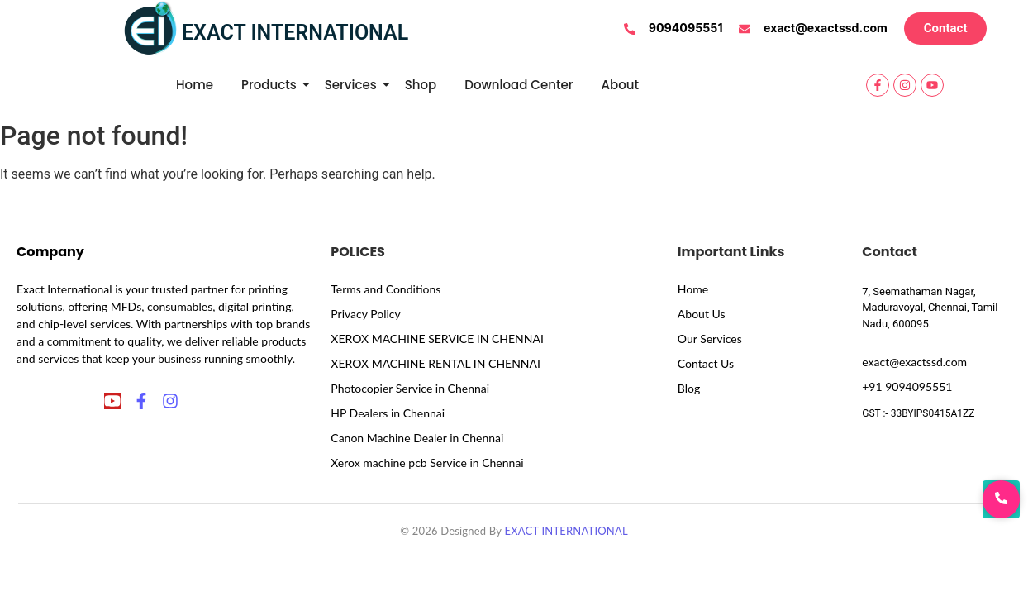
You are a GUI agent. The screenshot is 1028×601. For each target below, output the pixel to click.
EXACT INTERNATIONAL (565, 530)
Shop (421, 84)
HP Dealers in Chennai (388, 413)
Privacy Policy (365, 314)
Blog (689, 388)
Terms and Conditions (385, 289)
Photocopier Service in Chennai (410, 388)
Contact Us (706, 363)
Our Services (710, 339)
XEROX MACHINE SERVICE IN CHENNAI (437, 339)
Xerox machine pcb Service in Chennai (427, 463)
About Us (702, 314)
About (621, 84)
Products (271, 84)
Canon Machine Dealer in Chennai (417, 438)
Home (194, 84)
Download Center (518, 84)
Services (354, 84)
